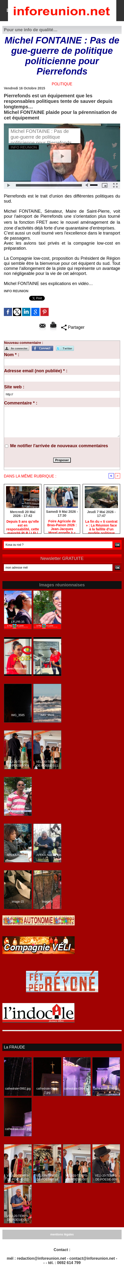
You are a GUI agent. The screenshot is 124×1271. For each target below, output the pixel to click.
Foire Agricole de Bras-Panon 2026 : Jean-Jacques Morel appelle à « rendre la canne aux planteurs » (62, 525)
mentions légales (62, 1234)
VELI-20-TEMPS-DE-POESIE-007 (76, 1177)
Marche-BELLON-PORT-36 (17, 810)
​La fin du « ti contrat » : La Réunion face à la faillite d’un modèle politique (101, 526)
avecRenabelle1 (17, 668)
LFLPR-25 (47, 622)
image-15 (18, 902)
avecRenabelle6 (47, 668)
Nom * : (11, 354)
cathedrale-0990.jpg (106, 1089)
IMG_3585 (18, 715)
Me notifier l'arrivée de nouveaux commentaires (59, 445)
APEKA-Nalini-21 (18, 855)
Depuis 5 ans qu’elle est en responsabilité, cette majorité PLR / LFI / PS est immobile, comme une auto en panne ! (22, 526)
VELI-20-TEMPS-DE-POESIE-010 (18, 1177)
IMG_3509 (47, 715)
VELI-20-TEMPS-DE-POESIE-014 (47, 1177)
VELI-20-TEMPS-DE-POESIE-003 (18, 1218)
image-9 (47, 902)
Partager (73, 327)
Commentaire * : (20, 403)
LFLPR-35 (18, 622)
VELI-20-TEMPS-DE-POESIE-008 (18, 764)
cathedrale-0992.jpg (18, 1089)
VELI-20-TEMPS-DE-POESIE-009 (106, 1177)
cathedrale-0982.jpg (18, 1129)
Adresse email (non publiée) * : (35, 370)
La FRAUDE (14, 1047)
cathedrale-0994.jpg (77, 1089)
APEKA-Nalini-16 (47, 855)
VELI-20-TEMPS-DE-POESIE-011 (47, 764)
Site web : (14, 386)
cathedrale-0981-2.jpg (47, 1090)
